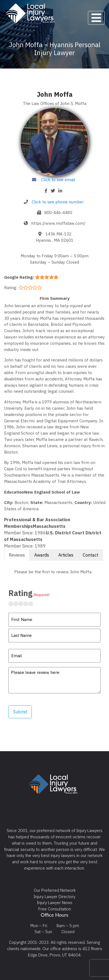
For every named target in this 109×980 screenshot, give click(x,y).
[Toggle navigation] (96, 18)
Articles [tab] (65, 555)
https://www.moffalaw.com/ (58, 223)
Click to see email (58, 179)
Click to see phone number (58, 201)
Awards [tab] (41, 555)
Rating (29, 593)
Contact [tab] (90, 555)
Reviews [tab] (17, 555)
